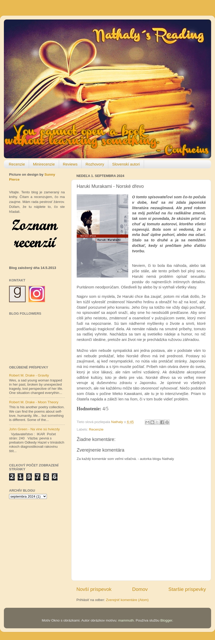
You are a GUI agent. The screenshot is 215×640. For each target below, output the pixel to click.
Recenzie (17, 164)
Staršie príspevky (187, 589)
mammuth (126, 620)
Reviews (70, 164)
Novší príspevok (93, 589)
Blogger (166, 620)
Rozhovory (94, 164)
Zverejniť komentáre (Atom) (127, 600)
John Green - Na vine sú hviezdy (34, 429)
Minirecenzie (44, 164)
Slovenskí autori (126, 164)
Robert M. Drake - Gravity (29, 375)
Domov (140, 589)
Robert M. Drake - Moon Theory (33, 402)
